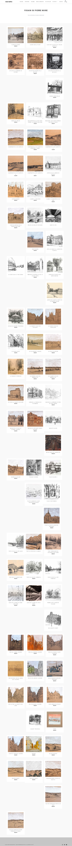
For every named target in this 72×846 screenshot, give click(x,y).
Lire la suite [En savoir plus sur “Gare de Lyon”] (53, 226)
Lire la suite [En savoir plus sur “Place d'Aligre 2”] (53, 478)
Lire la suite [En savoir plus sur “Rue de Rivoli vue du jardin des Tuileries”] (16, 680)
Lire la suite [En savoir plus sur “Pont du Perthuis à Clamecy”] (34, 552)
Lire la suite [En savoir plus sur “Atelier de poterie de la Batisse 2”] (54, 73)
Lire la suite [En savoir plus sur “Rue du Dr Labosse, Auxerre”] (35, 679)
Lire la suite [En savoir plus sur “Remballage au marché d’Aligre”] (53, 605)
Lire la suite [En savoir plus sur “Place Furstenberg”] (52, 502)
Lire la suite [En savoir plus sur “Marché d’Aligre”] (53, 429)
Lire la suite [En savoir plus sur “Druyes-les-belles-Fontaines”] (35, 226)
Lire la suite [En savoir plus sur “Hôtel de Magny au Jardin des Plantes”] (54, 251)
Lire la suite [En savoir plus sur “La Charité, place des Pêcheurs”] (35, 328)
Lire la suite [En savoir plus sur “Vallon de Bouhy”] (34, 781)
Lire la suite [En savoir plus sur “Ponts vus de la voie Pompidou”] (53, 579)
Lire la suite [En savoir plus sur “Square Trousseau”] (35, 730)
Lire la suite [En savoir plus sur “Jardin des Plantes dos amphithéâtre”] (54, 277)
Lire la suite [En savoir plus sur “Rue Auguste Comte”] (53, 629)
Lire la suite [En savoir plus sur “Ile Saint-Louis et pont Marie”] (16, 275)
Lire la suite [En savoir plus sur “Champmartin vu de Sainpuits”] (16, 148)
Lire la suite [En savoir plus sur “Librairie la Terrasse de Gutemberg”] (35, 404)
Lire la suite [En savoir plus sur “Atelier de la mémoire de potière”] (16, 73)
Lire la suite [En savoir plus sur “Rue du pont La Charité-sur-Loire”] (16, 706)
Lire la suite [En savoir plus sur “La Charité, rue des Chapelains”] (53, 328)
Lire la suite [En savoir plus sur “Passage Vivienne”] (34, 478)
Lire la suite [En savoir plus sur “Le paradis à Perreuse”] (16, 377)
